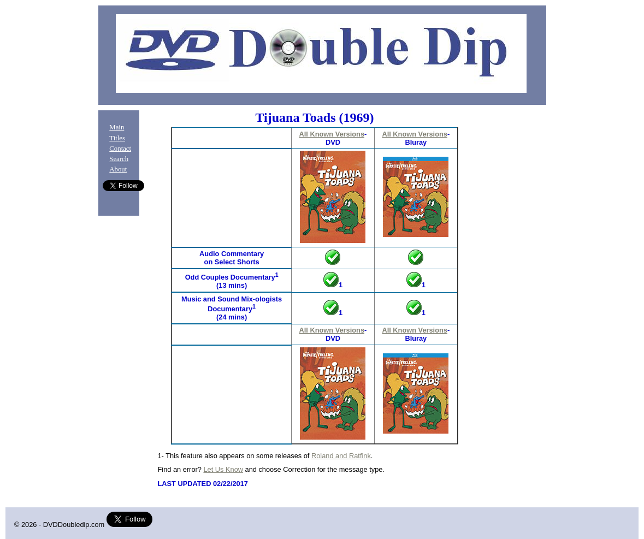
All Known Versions (331, 134)
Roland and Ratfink (341, 456)
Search (118, 159)
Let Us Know (223, 469)
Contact (120, 148)
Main (116, 127)
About (118, 169)
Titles (117, 138)
